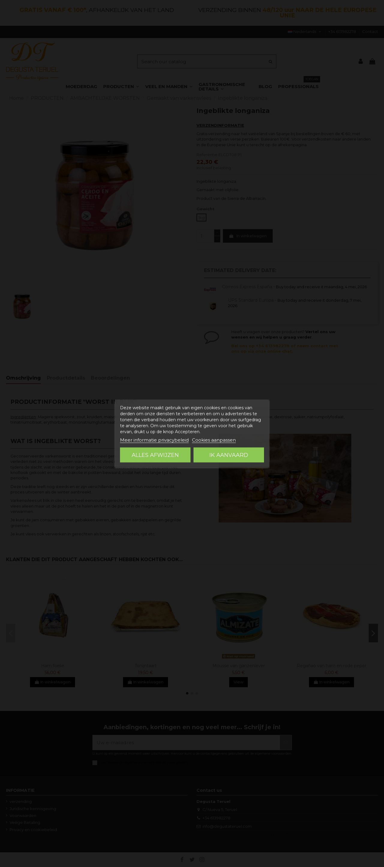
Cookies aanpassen (214, 440)
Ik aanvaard (228, 455)
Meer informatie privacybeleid (154, 440)
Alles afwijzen (155, 455)
